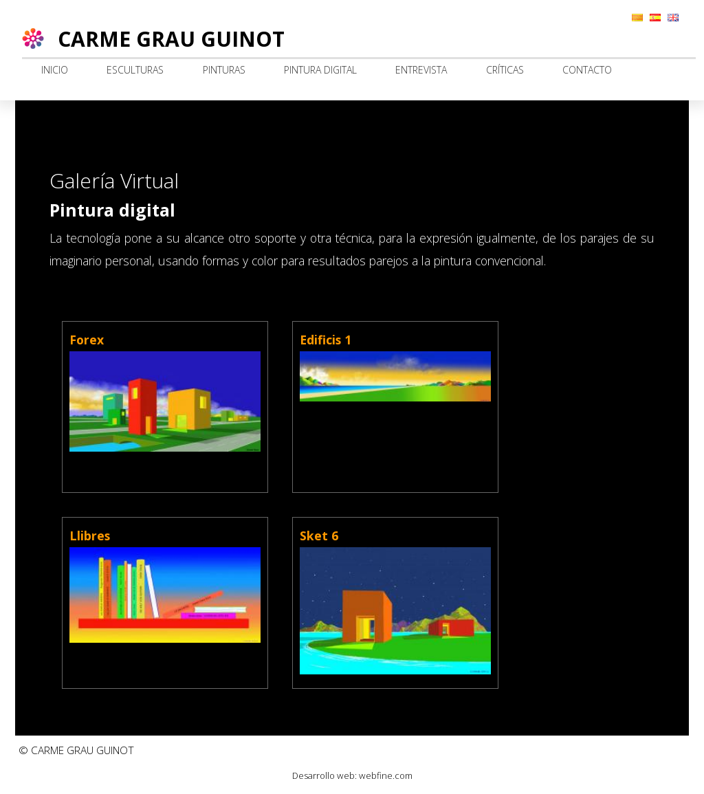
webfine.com (385, 775)
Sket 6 (319, 535)
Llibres (89, 535)
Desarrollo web (323, 775)
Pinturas (224, 69)
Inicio (54, 69)
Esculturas (135, 69)
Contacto (587, 69)
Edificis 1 (325, 339)
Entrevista (421, 69)
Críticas (505, 69)
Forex (86, 339)
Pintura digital (320, 69)
